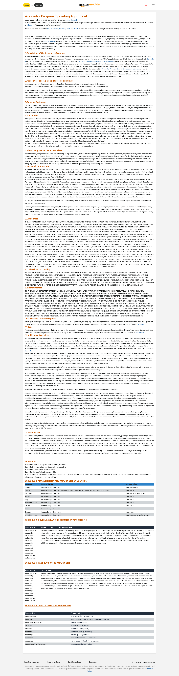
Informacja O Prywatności (80, 635)
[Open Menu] (153, 5)
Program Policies (50, 41)
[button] (147, 5)
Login (26, 5)
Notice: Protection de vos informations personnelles (90, 619)
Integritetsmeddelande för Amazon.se (85, 641)
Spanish (67, 29)
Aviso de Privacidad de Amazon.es (83, 638)
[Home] (89, 5)
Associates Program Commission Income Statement (96, 61)
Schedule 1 (31, 25)
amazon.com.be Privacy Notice (82, 616)
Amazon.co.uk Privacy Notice (81, 644)
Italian (61, 29)
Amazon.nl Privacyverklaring (81, 632)
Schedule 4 (29, 351)
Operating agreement (31, 662)
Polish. (76, 29)
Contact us (93, 662)
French (49, 29)
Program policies (53, 662)
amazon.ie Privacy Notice (80, 625)
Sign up (39, 5)
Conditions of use (74, 662)
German (56, 29)
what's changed (71, 20)
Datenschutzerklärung (79, 622)
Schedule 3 (140, 333)
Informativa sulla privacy (80, 629)
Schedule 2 (141, 324)
